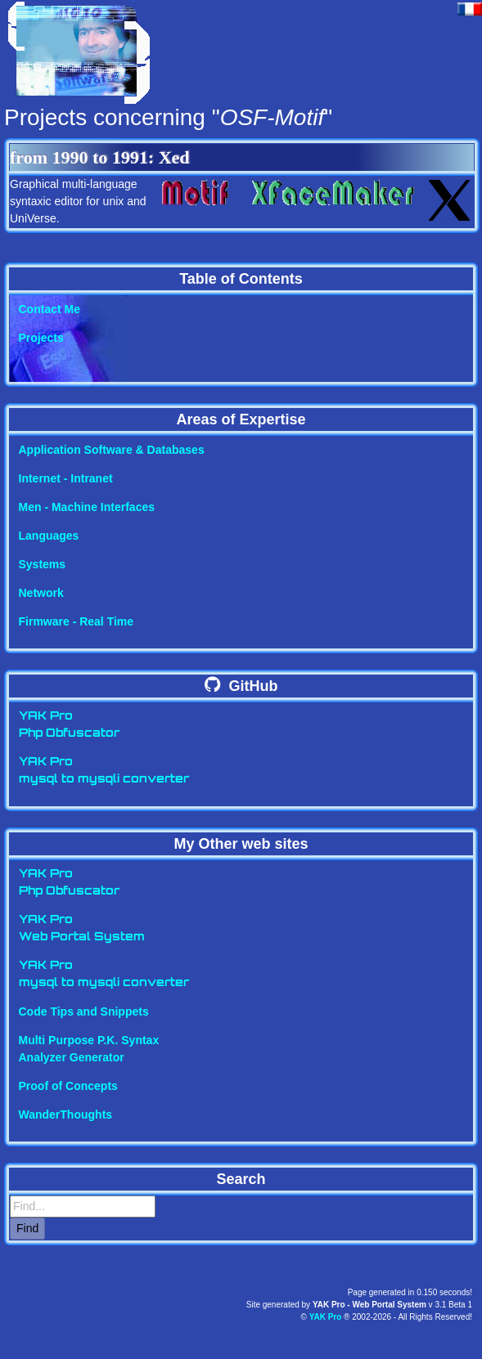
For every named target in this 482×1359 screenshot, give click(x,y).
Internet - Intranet (66, 478)
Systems (42, 564)
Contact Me (49, 309)
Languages (49, 535)
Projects (41, 337)
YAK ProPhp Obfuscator (69, 725)
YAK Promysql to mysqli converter (104, 771)
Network (41, 592)
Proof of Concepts (68, 1085)
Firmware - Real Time (76, 621)
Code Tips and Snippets (84, 1011)
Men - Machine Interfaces (87, 507)
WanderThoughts (66, 1114)
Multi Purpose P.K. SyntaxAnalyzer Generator (89, 1049)
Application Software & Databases (112, 449)
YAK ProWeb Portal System (82, 929)
